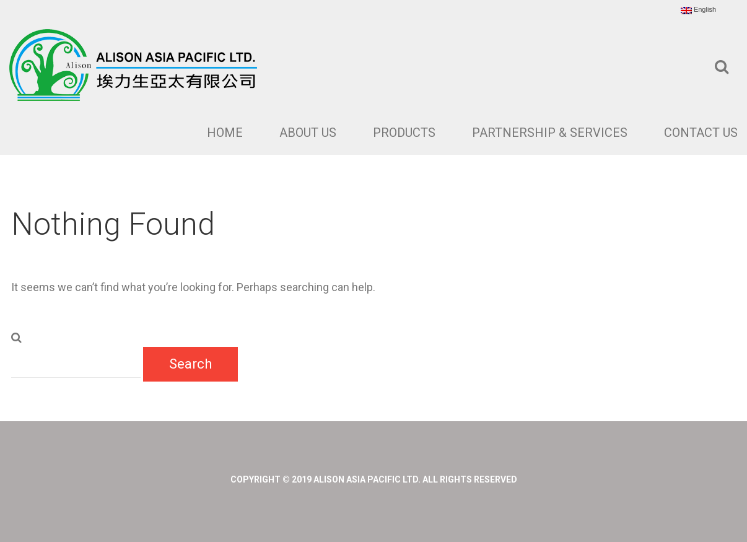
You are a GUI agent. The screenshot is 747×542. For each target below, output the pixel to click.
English (698, 10)
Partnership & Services (549, 132)
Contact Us (701, 132)
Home (225, 132)
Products (404, 132)
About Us (307, 132)
